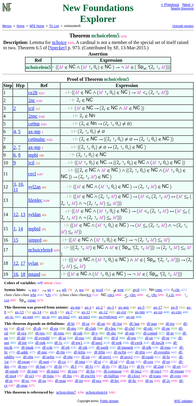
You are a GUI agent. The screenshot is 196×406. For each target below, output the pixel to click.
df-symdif (42, 338)
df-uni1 (97, 342)
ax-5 (141, 307)
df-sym (175, 376)
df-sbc (111, 333)
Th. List (54, 26)
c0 (137, 289)
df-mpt (32, 371)
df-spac (22, 385)
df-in (169, 333)
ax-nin (140, 312)
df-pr (165, 338)
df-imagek (125, 347)
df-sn (149, 338)
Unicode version (183, 26)
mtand (34, 274)
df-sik (82, 347)
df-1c (58, 342)
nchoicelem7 (66, 392)
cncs (111, 294)
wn (34, 289)
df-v (94, 333)
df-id (113, 361)
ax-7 (69, 312)
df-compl (150, 333)
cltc (154, 294)
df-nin (130, 333)
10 (20, 184)
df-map (60, 380)
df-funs (48, 376)
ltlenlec (35, 200)
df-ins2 (136, 371)
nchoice (59, 42)
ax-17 (157, 307)
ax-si (46, 316)
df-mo (71, 328)
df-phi (68, 357)
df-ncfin (120, 352)
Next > (188, 4)
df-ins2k (158, 342)
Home (21, 26)
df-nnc (42, 352)
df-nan (152, 323)
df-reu (40, 333)
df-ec (25, 380)
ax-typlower (108, 316)
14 (20, 228)
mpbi (33, 155)
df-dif (21, 338)
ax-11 (86, 312)
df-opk (40, 342)
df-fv (140, 366)
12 (15, 214)
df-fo (105, 366)
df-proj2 (126, 357)
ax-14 (37, 312)
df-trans (155, 376)
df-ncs (97, 380)
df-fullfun (111, 376)
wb (64, 289)
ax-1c (9, 316)
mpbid (34, 228)
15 (15, 240)
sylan (33, 263)
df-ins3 (155, 371)
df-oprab (11, 371)
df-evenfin (162, 352)
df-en (79, 380)
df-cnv (148, 361)
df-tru (170, 323)
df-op (86, 357)
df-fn (58, 366)
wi (49, 289)
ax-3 (110, 307)
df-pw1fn (88, 376)
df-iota (165, 347)
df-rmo (59, 333)
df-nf (20, 328)
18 (22, 274)
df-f (74, 366)
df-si (97, 361)
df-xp (130, 361)
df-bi (70, 323)
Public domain (109, 401)
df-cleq (110, 328)
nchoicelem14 (96, 392)
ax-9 (174, 307)
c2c (172, 294)
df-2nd (158, 366)
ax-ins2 (64, 316)
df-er (8, 380)
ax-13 (19, 312)
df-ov (177, 366)
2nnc (32, 116)
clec (133, 294)
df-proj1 (105, 357)
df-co (62, 361)
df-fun (40, 366)
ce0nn (33, 123)
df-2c (166, 380)
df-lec (114, 380)
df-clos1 (134, 376)
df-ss (62, 338)
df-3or (117, 323)
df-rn (166, 361)
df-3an (134, 323)
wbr (33, 294)
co (89, 294)
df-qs (42, 380)
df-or (86, 323)
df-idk (147, 347)
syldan (34, 214)
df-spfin (48, 357)
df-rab (77, 333)
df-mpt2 (53, 371)
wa (81, 289)
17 (22, 263)
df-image (177, 371)
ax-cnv (176, 312)
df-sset (44, 361)
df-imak (27, 347)
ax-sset (28, 316)
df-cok (47, 347)
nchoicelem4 (40, 249)
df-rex (21, 333)
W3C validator (183, 401)
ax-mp (34, 131)
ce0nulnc (36, 139)
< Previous (170, 4)
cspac (32, 300)
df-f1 (89, 366)
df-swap (23, 361)
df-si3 (29, 376)
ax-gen (123, 307)
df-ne (166, 328)
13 (22, 214)
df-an (101, 323)
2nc (31, 100)
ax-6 (53, 312)
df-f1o (123, 366)
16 (15, 274)
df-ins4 (10, 376)
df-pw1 (77, 342)
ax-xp (158, 312)
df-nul (98, 338)
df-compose (112, 371)
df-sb (37, 328)
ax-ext (121, 312)
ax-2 (99, 307)
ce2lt (32, 92)
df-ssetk (102, 347)
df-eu (54, 328)
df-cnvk (136, 342)
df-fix (90, 371)
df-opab (147, 357)
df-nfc (148, 328)
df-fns (67, 376)
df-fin (60, 352)
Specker (57, 47)
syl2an (34, 186)
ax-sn (130, 316)
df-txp (72, 371)
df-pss (79, 338)
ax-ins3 (84, 316)
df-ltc (132, 380)
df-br (166, 357)
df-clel (130, 328)
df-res (22, 366)
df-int (22, 342)
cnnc (158, 289)
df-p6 (65, 347)
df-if (114, 338)
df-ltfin (99, 352)
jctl (31, 108)
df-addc (22, 352)
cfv (48, 294)
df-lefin (79, 352)
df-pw (131, 338)
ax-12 (103, 312)
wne (120, 289)
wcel (99, 289)
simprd (34, 240)
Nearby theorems (182, 8)
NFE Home (37, 26)
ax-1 (88, 307)
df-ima (80, 361)
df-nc (149, 380)
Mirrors (7, 26)
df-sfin (28, 357)
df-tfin (140, 352)
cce (6, 300)
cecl (32, 173)
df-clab (90, 328)
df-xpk (116, 342)
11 (15, 189)
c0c (177, 289)
